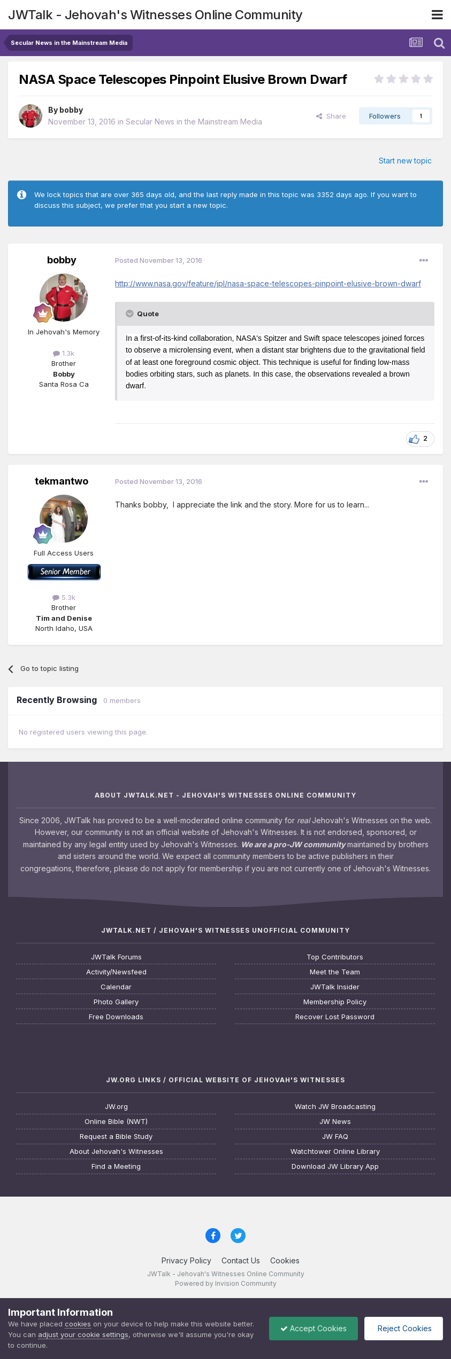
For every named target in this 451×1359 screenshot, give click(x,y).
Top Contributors (335, 957)
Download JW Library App (335, 1166)
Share (331, 116)
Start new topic (405, 160)
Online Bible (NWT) (116, 1122)
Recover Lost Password (334, 1017)
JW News (335, 1122)
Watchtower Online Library (335, 1151)
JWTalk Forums (116, 957)
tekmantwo (61, 481)
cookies (78, 1323)
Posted (158, 260)
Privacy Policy (186, 1260)
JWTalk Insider (335, 987)
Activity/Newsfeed (116, 972)
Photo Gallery (116, 1002)
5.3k (63, 597)
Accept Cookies (313, 1328)
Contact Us (240, 1260)
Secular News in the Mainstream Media (194, 121)
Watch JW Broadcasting (335, 1107)
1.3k (63, 353)
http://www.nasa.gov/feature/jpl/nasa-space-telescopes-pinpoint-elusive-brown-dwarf (268, 283)
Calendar (116, 987)
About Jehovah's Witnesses (116, 1151)
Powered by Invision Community (226, 1283)
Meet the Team (335, 972)
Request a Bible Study (116, 1136)
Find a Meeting (116, 1166)
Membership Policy (334, 1002)
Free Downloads (116, 1017)
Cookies (285, 1260)
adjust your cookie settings (83, 1334)
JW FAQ (335, 1136)
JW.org (116, 1107)
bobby (71, 109)
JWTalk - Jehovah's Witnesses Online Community (155, 14)
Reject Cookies (404, 1328)
